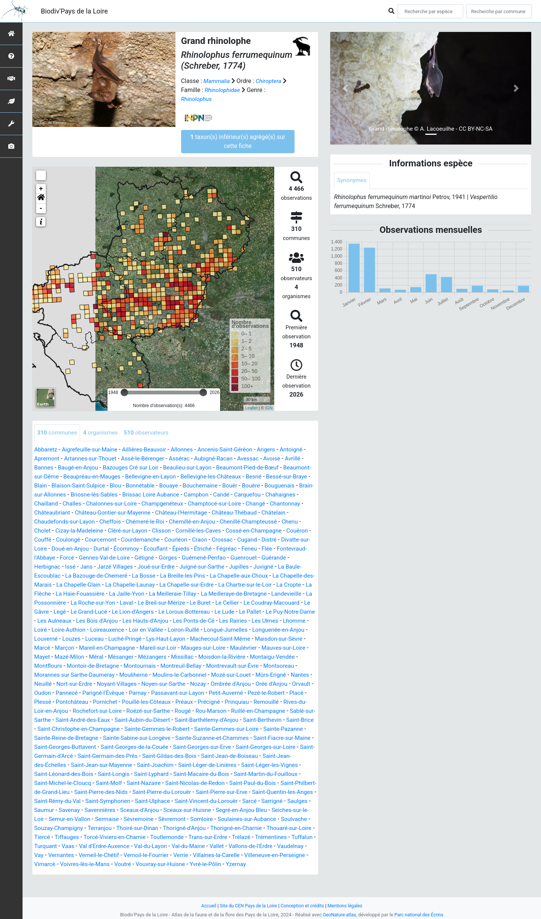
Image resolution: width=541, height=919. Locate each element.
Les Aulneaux (261, 621)
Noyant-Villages (97, 693)
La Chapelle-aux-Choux (108, 585)
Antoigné (302, 449)
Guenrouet (99, 566)
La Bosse (276, 575)
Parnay (142, 702)
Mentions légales (347, 905)
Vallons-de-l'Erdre (183, 864)
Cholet (129, 530)
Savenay (214, 819)
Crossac (45, 548)
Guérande (130, 566)
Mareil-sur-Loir (117, 657)
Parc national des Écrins (420, 914)
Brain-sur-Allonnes (118, 494)
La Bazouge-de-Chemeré (226, 575)
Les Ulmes (207, 630)
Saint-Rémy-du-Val (186, 810)
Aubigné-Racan (224, 458)
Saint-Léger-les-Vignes (98, 783)
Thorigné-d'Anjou (76, 846)
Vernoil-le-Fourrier (78, 873)
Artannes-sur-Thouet (95, 458)
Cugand (71, 548)
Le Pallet (170, 621)
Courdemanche (238, 539)
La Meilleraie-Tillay (59, 603)
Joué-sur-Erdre (275, 566)
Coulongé (163, 539)
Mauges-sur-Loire (164, 657)
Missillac (151, 666)
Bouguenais (73, 494)
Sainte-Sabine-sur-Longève (205, 747)
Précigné (219, 711)
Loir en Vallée (92, 639)
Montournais (110, 675)
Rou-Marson (227, 720)
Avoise (285, 458)
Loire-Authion (290, 630)
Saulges (162, 819)
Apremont (50, 458)
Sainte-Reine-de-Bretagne (132, 747)
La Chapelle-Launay (288, 585)
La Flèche (203, 594)
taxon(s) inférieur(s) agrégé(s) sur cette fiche (237, 141)
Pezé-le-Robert (276, 702)
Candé (304, 494)
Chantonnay (93, 512)
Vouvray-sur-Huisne (102, 882)
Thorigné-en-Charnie (130, 846)
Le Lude (144, 621)
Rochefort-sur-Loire (108, 720)
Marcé (274, 648)
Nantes (273, 684)
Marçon (297, 648)
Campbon (279, 494)
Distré (94, 548)
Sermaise (262, 828)
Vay (248, 864)
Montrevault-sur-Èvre (207, 675)
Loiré (260, 630)
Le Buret (99, 612)
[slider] (124, 392)
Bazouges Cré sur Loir (138, 467)
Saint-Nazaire (245, 792)
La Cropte (173, 594)
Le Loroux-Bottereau (102, 621)
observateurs (150, 432)
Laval (303, 603)
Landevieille (177, 603)
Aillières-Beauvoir (149, 449)
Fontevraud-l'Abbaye (147, 557)
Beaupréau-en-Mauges (124, 476)
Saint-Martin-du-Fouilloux (92, 792)
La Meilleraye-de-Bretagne (122, 603)
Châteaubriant (132, 512)
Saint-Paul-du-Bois (80, 801)
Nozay (182, 693)
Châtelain (98, 521)
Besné (292, 476)
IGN (269, 408)
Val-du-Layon (79, 864)
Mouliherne (100, 684)
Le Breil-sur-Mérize (59, 612)
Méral (61, 666)
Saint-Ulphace (285, 810)
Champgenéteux (236, 503)
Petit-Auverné (234, 702)
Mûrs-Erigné (243, 684)
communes (58, 432)
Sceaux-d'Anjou (287, 819)
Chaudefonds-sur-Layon (148, 521)
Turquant (245, 855)
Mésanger (87, 666)
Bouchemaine (254, 485)
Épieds (289, 548)
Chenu (107, 530)
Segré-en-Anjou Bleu (115, 828)
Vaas (268, 855)
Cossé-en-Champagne (66, 539)
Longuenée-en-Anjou (230, 639)
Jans (202, 566)
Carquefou (48, 503)
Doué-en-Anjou (174, 548)
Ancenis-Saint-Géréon (233, 449)
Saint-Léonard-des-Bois (163, 783)
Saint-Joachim (255, 774)
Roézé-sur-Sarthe (161, 720)
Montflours (287, 666)
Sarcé (112, 819)
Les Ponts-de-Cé (133, 630)
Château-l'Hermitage (267, 512)
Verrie (114, 873)
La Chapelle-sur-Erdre (65, 594)
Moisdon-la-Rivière (192, 666)
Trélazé (154, 855)
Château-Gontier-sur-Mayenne (196, 512)
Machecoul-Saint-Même (175, 648)
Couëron (112, 539)
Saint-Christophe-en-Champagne (141, 738)
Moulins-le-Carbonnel (147, 684)
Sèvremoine (295, 828)
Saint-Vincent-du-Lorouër (67, 819)
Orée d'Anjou (258, 693)
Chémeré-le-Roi (232, 521)
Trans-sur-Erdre (119, 855)
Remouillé (279, 711)
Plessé (46, 711)
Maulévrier (206, 657)
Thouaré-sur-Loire (185, 846)
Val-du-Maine (118, 864)
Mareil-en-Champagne (63, 657)
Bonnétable (192, 485)
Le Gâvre (219, 612)
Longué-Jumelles (176, 639)
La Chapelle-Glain (234, 585)
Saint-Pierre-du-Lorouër (280, 801)
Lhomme (237, 630)
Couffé (137, 539)
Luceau (43, 648)
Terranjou (262, 837)
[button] (41, 199)
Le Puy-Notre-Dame (213, 621)
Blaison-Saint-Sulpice (128, 485)
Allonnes (188, 449)
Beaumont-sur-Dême (61, 476)
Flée (110, 557)
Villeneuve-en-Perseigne (213, 873)
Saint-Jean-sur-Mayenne (199, 774)
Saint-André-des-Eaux (111, 729)
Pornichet (111, 711)
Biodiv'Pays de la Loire (74, 11)
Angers (276, 449)
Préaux (193, 711)
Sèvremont (48, 837)
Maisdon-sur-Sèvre (236, 648)
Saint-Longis (215, 783)
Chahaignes (82, 503)
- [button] (41, 208)
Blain (88, 485)
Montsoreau (255, 675)
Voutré (62, 882)
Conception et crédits (303, 905)
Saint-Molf (208, 792)
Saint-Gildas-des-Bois (284, 765)
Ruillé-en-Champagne (276, 720)
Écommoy (232, 548)
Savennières (246, 819)
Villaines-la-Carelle (151, 873)
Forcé (185, 557)
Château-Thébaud (58, 521)
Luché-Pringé (75, 648)
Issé (185, 566)
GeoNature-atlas (338, 914)
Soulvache (175, 837)
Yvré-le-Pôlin (148, 882)
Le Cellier (127, 612)
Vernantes (271, 864)
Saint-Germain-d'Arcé (156, 765)
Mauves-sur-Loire (248, 657)
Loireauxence (52, 639)
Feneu (91, 557)
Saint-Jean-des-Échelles (130, 774)
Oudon (43, 702)
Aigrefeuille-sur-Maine (92, 449)
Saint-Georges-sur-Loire (91, 765)
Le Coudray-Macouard (173, 612)
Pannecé (68, 702)
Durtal (206, 548)
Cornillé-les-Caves (292, 530)
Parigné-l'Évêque (106, 702)
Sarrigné (136, 819)
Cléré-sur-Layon (218, 530)
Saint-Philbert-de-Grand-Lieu (146, 801)
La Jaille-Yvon (294, 594)
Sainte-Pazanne (73, 747)
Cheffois (195, 521)
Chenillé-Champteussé (64, 530)
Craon (300, 539)
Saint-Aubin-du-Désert (174, 729)
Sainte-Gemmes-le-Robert (223, 738)
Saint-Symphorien (238, 810)
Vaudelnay (225, 864)
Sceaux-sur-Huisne (59, 828)
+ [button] (41, 188)
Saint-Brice (78, 738)
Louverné (275, 639)
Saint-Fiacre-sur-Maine (96, 756)
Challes (142, 503)
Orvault (289, 693)
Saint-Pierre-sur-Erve (61, 810)
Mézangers (119, 666)
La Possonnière (219, 603)
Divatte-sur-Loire (128, 548)
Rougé (197, 720)
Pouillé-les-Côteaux (154, 711)
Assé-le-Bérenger (150, 458)
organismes (103, 432)
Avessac (260, 458)
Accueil (205, 905)
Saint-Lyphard (255, 783)
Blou (166, 485)
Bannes (47, 467)
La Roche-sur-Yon (267, 603)
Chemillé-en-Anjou (281, 521)
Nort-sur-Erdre (53, 693)
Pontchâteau (77, 711)
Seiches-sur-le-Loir (171, 828)
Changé (62, 512)
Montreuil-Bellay (153, 675)
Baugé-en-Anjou (83, 467)
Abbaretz (46, 449)
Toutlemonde (77, 855)
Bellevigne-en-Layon (184, 476)
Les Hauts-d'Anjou (82, 630)
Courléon (276, 539)
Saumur (188, 819)
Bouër (285, 485)
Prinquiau (248, 711)
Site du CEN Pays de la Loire (247, 905)
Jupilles (96, 575)
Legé (242, 612)
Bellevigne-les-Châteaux (248, 476)
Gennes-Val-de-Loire (224, 557)
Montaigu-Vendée (245, 666)
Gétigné (266, 557)
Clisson (253, 530)
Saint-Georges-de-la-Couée (235, 756)
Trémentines (185, 855)
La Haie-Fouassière (245, 594)
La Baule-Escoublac (163, 575)
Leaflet (251, 408)
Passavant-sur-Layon (184, 702)
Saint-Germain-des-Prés (219, 765)
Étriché (43, 557)
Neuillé (297, 684)
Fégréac (68, 557)
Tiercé (222, 846)
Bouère (43, 494)
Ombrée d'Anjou (216, 693)
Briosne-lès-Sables (171, 494)
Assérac (188, 458)
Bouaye (222, 485)
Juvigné (122, 575)
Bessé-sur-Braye (55, 485)
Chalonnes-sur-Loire (183, 503)
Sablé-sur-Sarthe (56, 729)
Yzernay (180, 882)
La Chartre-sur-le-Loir (127, 594)
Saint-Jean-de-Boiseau (64, 774)
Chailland (115, 503)
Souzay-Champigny (219, 837)
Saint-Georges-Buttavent (163, 756)
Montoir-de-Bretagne (61, 675)
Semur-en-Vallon (223, 828)
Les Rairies (174, 630)
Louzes (301, 639)
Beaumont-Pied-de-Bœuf (260, 467)
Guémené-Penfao (57, 566)
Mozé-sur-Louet (201, 684)
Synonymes (352, 180)
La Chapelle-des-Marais (175, 585)
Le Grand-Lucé (272, 612)
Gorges (291, 557)
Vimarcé (260, 873)
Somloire (79, 837)
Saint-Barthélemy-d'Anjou (240, 729)
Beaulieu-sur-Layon (197, 467)
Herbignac (161, 566)
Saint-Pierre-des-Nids (217, 801)
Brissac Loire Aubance (231, 494)
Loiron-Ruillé (131, 639)
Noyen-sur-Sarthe (146, 693)
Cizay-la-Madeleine (167, 530)
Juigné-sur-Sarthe (58, 575)
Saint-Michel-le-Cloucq (160, 792)
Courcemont (197, 539)
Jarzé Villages (232, 566)
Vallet (148, 864)
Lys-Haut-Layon (118, 648)
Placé (307, 702)
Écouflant (263, 548)
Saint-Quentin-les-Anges (125, 810)
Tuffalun (217, 855)
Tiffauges (247, 846)
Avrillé (307, 458)
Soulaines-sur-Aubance (126, 837)
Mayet (283, 657)
